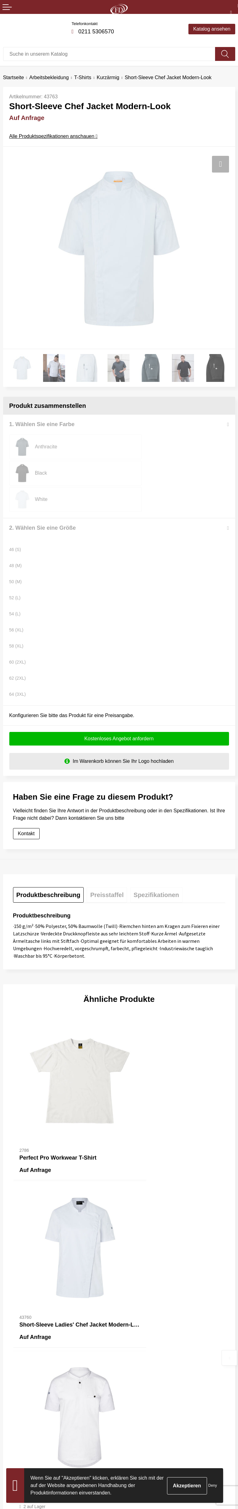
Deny (212, 1485)
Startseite (13, 77)
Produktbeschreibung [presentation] (48, 869)
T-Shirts (82, 77)
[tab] (48, 869)
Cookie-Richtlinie (140, 1433)
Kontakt (26, 807)
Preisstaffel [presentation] (107, 869)
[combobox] (109, 54)
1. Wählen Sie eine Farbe (42, 424)
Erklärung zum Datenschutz (152, 1442)
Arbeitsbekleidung (49, 77)
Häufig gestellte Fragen (147, 1339)
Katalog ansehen (211, 29)
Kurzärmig (108, 77)
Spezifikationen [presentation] (156, 869)
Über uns (132, 1329)
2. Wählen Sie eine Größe (42, 501)
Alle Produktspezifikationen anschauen (53, 136)
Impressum (134, 1452)
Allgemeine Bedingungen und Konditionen (168, 1423)
